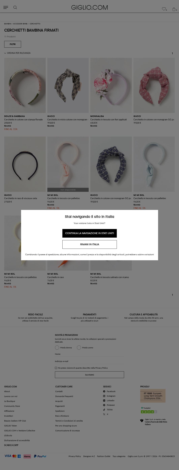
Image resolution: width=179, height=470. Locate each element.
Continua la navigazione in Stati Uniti (89, 233)
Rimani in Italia (89, 244)
